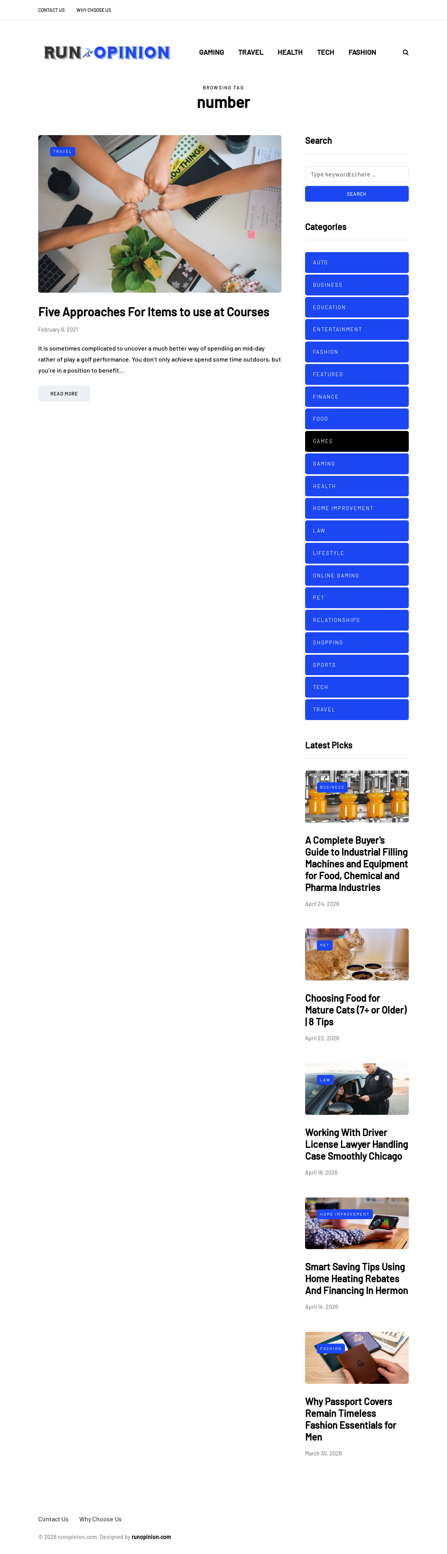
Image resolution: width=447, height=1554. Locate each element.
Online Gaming (336, 575)
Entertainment (337, 329)
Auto (320, 262)
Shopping (328, 642)
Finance (326, 397)
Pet (318, 597)
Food (320, 419)
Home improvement (343, 508)
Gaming (211, 52)
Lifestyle (329, 553)
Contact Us (51, 10)
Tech (325, 52)
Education (329, 307)
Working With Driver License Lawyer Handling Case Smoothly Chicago (356, 1144)
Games (323, 441)
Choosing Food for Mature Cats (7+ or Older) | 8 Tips (355, 1009)
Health (290, 52)
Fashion (362, 52)
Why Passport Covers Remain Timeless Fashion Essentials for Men (350, 1419)
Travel (250, 52)
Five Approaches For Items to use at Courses (153, 311)
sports (324, 665)
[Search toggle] (403, 52)
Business (328, 285)
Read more (64, 393)
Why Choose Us (93, 10)
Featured (328, 374)
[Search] (357, 174)
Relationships (336, 620)
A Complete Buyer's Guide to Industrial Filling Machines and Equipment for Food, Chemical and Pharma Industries (356, 863)
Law (319, 530)
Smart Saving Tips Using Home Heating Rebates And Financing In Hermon (356, 1278)
